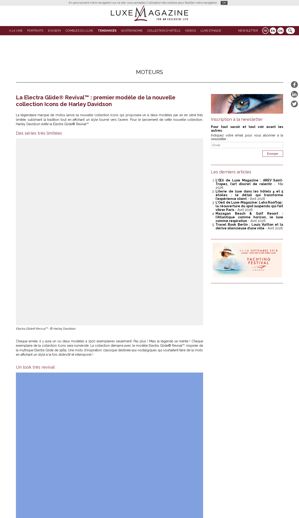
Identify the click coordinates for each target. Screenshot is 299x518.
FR (265, 31)
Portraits (35, 30)
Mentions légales (181, 507)
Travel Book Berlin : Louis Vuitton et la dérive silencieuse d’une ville (249, 226)
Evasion (54, 30)
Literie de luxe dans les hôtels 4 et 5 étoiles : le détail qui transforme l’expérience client (249, 195)
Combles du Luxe (79, 30)
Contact (161, 507)
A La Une (16, 30)
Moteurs (149, 72)
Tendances (107, 30)
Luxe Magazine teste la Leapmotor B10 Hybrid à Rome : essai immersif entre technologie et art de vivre (153, 398)
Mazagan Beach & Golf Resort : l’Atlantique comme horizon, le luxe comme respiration (60, 460)
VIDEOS (190, 30)
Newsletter (248, 30)
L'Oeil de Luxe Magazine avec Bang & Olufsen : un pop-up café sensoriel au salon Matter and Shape (153, 460)
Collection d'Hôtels (163, 30)
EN (273, 31)
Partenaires (114, 507)
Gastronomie (132, 30)
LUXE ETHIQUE (211, 30)
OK (224, 2)
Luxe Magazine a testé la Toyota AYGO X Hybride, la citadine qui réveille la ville (60, 396)
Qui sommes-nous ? (138, 507)
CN (280, 31)
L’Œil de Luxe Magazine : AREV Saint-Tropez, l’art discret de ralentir (249, 182)
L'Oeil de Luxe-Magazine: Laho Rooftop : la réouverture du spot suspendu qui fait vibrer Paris (249, 206)
